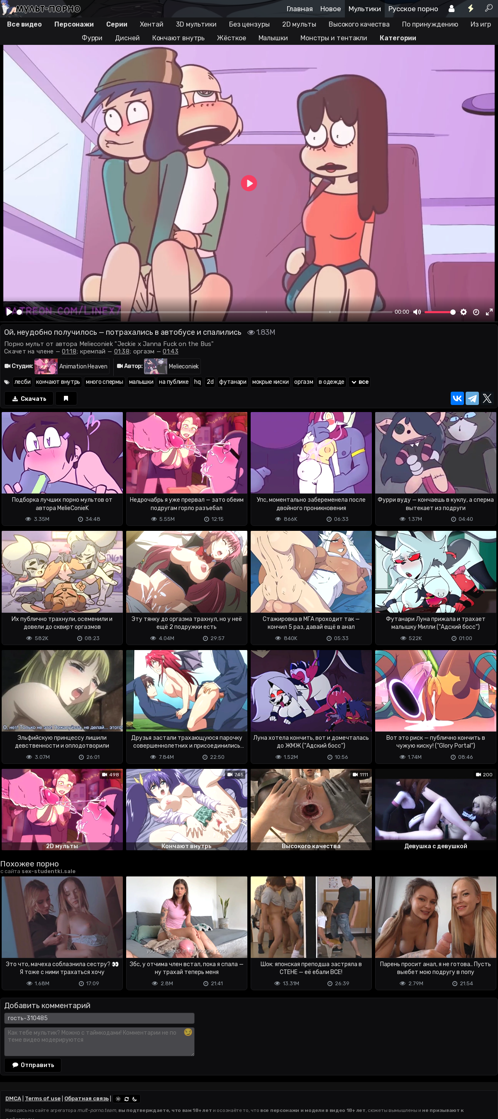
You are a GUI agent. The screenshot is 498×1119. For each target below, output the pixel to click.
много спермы (104, 381)
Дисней (127, 38)
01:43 (170, 351)
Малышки (273, 38)
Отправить (32, 1065)
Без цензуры (249, 24)
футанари (233, 381)
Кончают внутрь (178, 38)
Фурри (92, 38)
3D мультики (196, 24)
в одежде (331, 381)
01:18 (69, 351)
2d (210, 381)
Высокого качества (359, 24)
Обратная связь (86, 1098)
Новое (330, 9)
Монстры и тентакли (333, 38)
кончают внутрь (58, 381)
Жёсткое (231, 38)
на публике (173, 381)
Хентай (152, 24)
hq (197, 381)
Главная (300, 9)
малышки (141, 381)
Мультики (365, 9)
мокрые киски (270, 381)
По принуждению (430, 24)
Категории (398, 38)
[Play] (9, 312)
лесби (23, 381)
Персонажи (74, 24)
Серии (116, 24)
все (359, 381)
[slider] (205, 312)
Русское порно (413, 9)
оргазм (303, 381)
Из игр (481, 24)
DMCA (13, 1098)
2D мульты (299, 24)
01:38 (122, 351)
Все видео (24, 24)
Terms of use (43, 1098)
